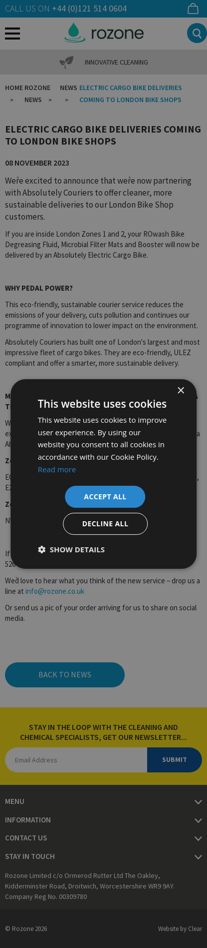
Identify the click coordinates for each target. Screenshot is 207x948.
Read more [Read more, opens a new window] (57, 469)
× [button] (180, 391)
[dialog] (103, 474)
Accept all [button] (105, 496)
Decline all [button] (105, 523)
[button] (71, 549)
